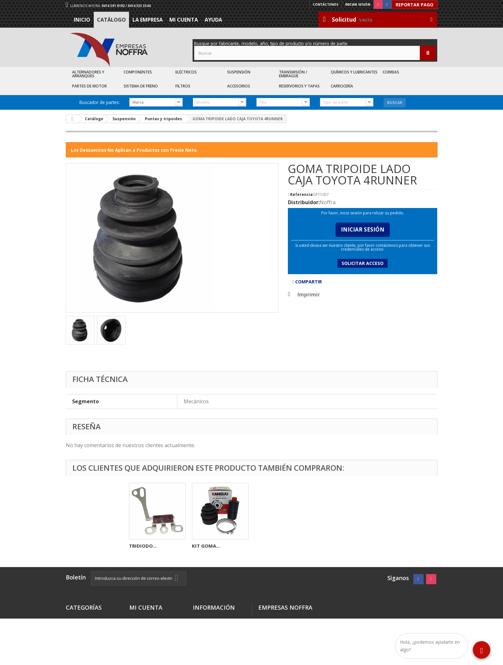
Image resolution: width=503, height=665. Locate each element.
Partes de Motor (89, 86)
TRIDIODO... (268, 546)
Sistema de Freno (141, 86)
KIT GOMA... (332, 546)
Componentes (138, 72)
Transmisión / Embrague (293, 74)
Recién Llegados (84, 633)
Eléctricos (186, 72)
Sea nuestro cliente (215, 646)
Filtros (182, 86)
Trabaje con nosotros (217, 638)
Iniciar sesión (357, 4)
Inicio (82, 19)
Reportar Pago (414, 5)
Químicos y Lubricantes (354, 72)
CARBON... (204, 546)
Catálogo (111, 19)
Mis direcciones (147, 618)
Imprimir (308, 294)
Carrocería (342, 86)
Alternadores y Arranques (88, 74)
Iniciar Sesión (362, 229)
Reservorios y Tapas (299, 86)
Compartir (307, 282)
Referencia (301, 195)
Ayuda (213, 19)
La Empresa (148, 19)
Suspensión (238, 72)
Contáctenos (325, 4)
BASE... (137, 546)
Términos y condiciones (206, 620)
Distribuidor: (304, 202)
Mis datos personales (154, 625)
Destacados (79, 618)
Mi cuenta (183, 19)
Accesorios (238, 86)
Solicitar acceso (363, 263)
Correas (391, 72)
